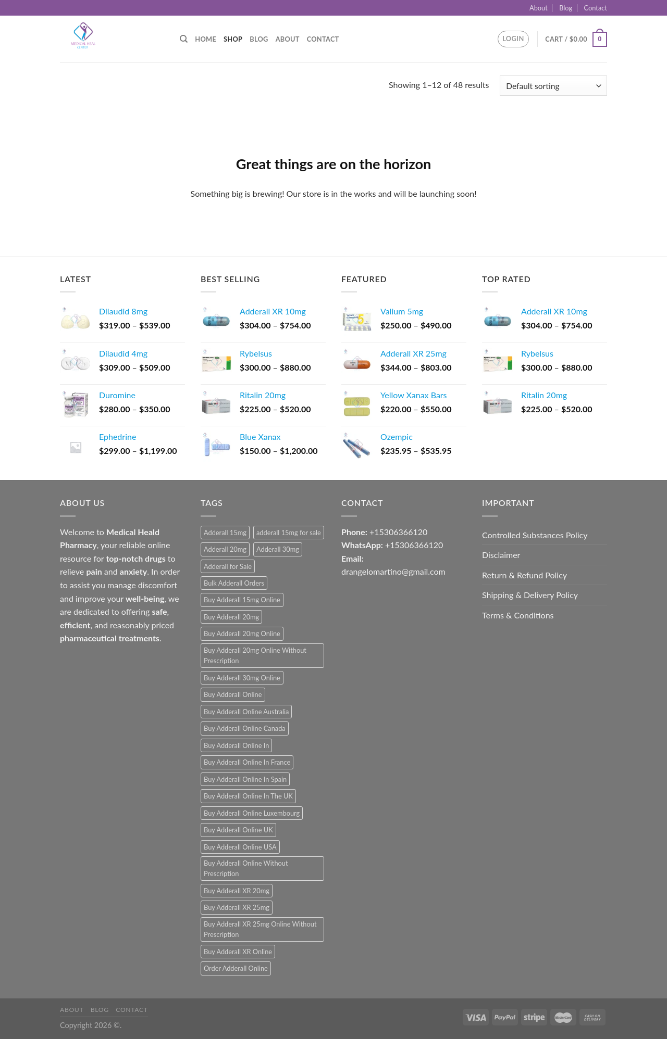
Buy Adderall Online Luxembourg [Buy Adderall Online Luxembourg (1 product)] (252, 813)
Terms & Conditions (518, 615)
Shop (233, 39)
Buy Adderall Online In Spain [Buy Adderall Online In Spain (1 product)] (245, 779)
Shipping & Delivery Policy (530, 595)
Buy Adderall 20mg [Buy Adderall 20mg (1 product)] (231, 617)
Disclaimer (501, 555)
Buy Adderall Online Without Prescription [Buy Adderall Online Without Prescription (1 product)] (246, 868)
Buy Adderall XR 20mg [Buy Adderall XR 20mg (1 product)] (236, 890)
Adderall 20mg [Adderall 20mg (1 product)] (225, 549)
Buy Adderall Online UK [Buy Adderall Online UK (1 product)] (238, 830)
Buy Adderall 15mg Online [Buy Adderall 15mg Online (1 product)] (242, 599)
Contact (595, 8)
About (538, 8)
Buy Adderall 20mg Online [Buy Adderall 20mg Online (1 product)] (242, 633)
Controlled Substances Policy (534, 535)
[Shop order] (553, 85)
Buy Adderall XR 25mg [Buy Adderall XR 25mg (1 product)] (236, 907)
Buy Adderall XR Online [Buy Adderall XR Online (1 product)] (238, 951)
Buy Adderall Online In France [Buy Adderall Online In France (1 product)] (247, 762)
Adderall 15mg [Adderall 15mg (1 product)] (225, 532)
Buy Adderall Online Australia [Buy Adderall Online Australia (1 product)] (246, 711)
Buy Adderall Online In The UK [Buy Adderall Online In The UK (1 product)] (248, 796)
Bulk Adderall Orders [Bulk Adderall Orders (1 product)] (234, 583)
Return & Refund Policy (524, 575)
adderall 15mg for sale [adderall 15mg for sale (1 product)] (288, 532)
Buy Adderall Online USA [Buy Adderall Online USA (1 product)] (240, 847)
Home (205, 39)
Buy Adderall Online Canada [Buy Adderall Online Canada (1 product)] (245, 728)
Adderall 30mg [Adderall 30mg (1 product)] (277, 549)
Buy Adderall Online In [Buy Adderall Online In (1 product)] (236, 745)
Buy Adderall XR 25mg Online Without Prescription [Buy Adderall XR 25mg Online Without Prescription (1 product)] (260, 929)
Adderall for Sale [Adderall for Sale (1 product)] (228, 566)
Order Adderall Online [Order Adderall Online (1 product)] (236, 968)
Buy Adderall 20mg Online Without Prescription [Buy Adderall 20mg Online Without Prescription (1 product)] (255, 655)
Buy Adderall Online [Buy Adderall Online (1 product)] (233, 694)
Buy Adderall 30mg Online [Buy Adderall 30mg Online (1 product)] (242, 678)
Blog (565, 8)
